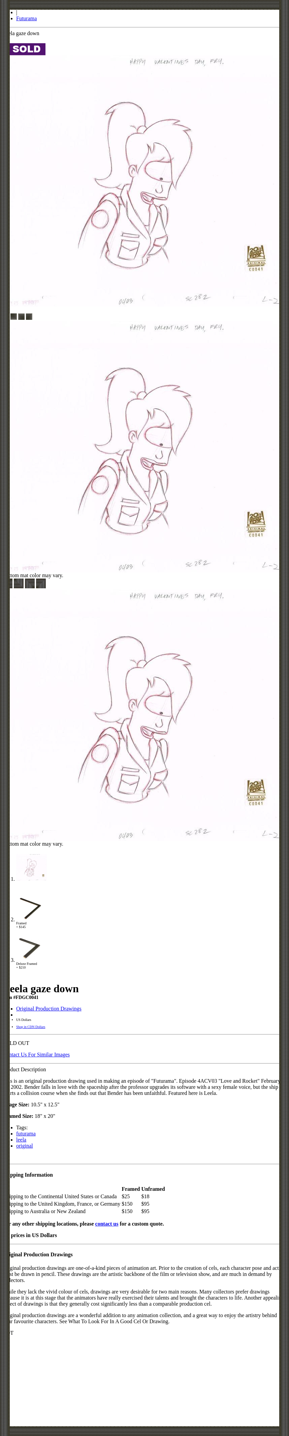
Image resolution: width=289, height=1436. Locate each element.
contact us (107, 1224)
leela (21, 1140)
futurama (26, 1133)
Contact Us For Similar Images (36, 1054)
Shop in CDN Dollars (30, 1027)
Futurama (26, 18)
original (24, 1146)
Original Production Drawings (49, 1008)
